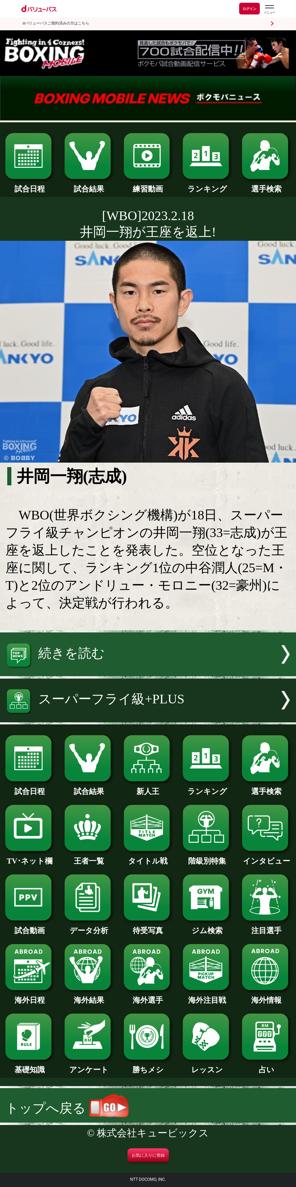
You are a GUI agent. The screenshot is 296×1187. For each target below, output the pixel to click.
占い (266, 1066)
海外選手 (148, 996)
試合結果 (89, 185)
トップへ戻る (67, 1108)
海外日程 (30, 996)
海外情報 (266, 996)
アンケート (89, 1066)
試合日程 (30, 185)
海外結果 (89, 996)
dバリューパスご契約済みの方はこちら (56, 23)
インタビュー (266, 857)
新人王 (148, 788)
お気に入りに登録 (148, 1155)
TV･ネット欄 (30, 857)
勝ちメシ (148, 1066)
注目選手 (266, 927)
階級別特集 (207, 857)
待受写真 (148, 927)
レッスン (207, 1066)
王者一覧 (89, 857)
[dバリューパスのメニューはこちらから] (269, 9)
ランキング (207, 185)
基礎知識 (30, 1066)
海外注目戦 (207, 996)
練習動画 (148, 185)
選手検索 (266, 185)
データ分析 (89, 927)
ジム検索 (207, 927)
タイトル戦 (148, 857)
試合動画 (30, 927)
